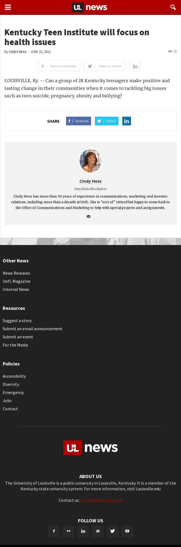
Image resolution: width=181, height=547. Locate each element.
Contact (10, 408)
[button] (173, 7)
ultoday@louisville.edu (101, 500)
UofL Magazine (16, 281)
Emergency (13, 392)
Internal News (16, 289)
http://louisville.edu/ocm (90, 189)
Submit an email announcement (33, 328)
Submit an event (18, 336)
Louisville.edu (148, 488)
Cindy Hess (18, 52)
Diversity (11, 384)
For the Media (15, 345)
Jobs (7, 400)
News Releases (16, 273)
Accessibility (14, 376)
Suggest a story (17, 320)
